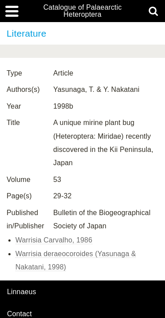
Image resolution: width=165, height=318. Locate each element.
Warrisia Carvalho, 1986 (53, 240)
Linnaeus (21, 291)
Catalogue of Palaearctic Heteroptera (82, 11)
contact (19, 314)
